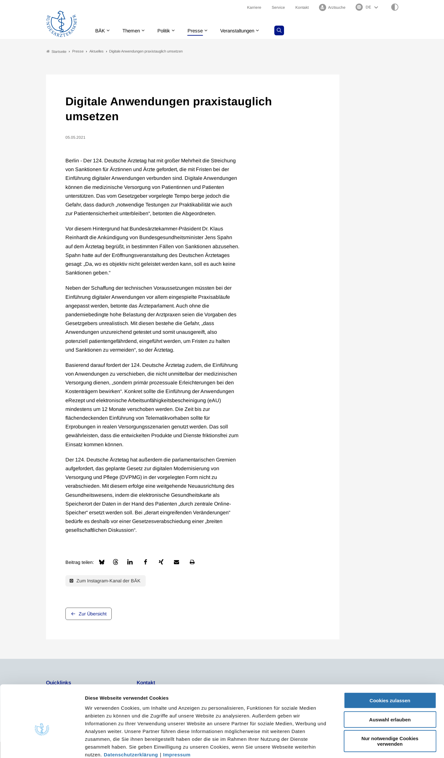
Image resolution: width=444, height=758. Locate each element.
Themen (132, 30)
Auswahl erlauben (390, 684)
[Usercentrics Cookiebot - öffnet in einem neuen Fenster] (42, 745)
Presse (200, 30)
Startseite (56, 51)
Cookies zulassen (390, 665)
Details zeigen (344, 745)
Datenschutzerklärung (131, 719)
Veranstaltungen (244, 30)
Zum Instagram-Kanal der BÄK (105, 581)
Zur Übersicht (93, 613)
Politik (167, 30)
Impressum (177, 719)
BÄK (100, 30)
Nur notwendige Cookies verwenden (389, 705)
